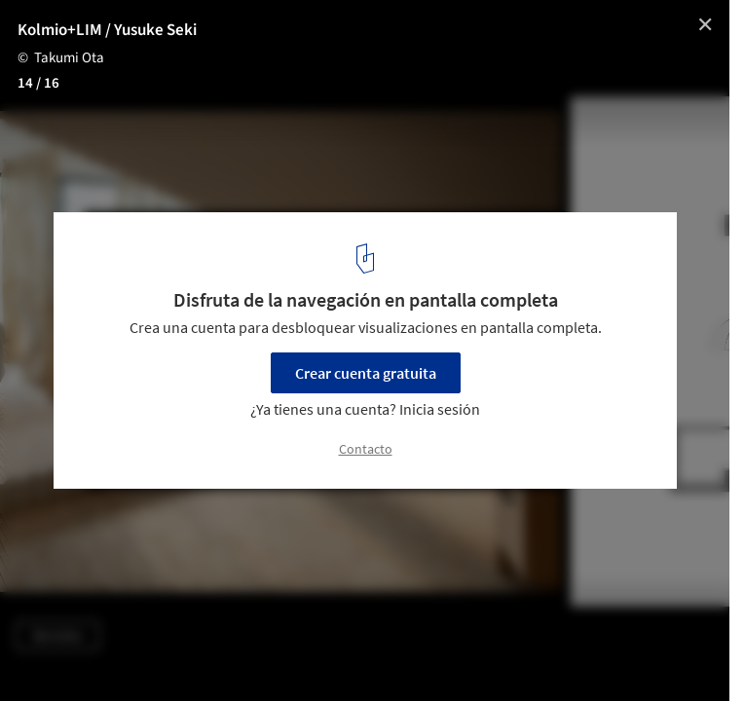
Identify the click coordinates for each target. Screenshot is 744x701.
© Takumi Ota (61, 58)
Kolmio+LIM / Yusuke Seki (107, 30)
